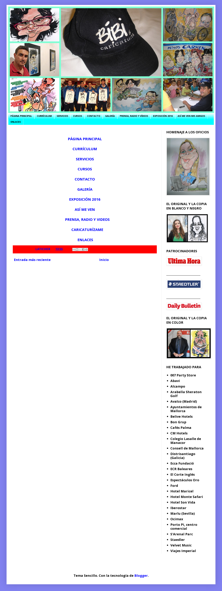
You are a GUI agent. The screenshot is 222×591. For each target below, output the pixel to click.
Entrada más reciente (32, 259)
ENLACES (16, 121)
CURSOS (77, 115)
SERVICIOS (62, 115)
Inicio (104, 259)
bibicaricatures (17, 11)
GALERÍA (110, 115)
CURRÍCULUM (44, 115)
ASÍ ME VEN (85, 209)
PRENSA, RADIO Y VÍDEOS (134, 115)
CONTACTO (93, 115)
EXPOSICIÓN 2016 (163, 115)
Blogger (141, 575)
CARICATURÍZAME (87, 229)
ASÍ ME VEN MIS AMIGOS (191, 115)
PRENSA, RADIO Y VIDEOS (87, 219)
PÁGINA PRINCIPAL (21, 115)
